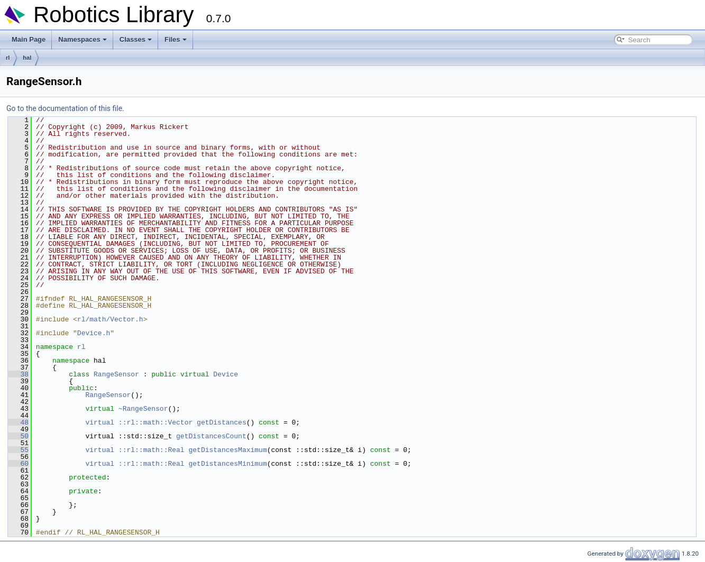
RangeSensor (116, 374)
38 (18, 374)
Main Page (28, 39)
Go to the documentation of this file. (65, 108)
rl (8, 57)
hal (27, 57)
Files (175, 39)
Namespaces (82, 39)
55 (18, 450)
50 (18, 436)
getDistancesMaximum (227, 450)
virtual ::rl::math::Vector (139, 422)
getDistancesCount (211, 436)
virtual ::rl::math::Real (134, 450)
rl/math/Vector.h (110, 319)
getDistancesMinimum (227, 463)
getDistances (221, 422)
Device (225, 374)
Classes (136, 39)
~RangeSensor (143, 408)
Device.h (93, 333)
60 (18, 463)
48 (18, 422)
